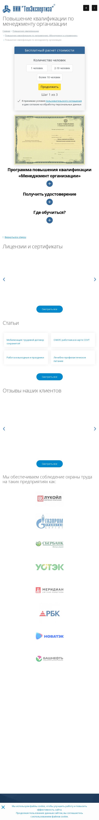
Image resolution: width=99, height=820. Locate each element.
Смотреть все (49, 309)
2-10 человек (62, 68)
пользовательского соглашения (64, 100)
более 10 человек (49, 77)
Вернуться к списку (14, 237)
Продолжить (50, 87)
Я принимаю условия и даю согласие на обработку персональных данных (52, 102)
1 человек (37, 68)
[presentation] (4, 278)
